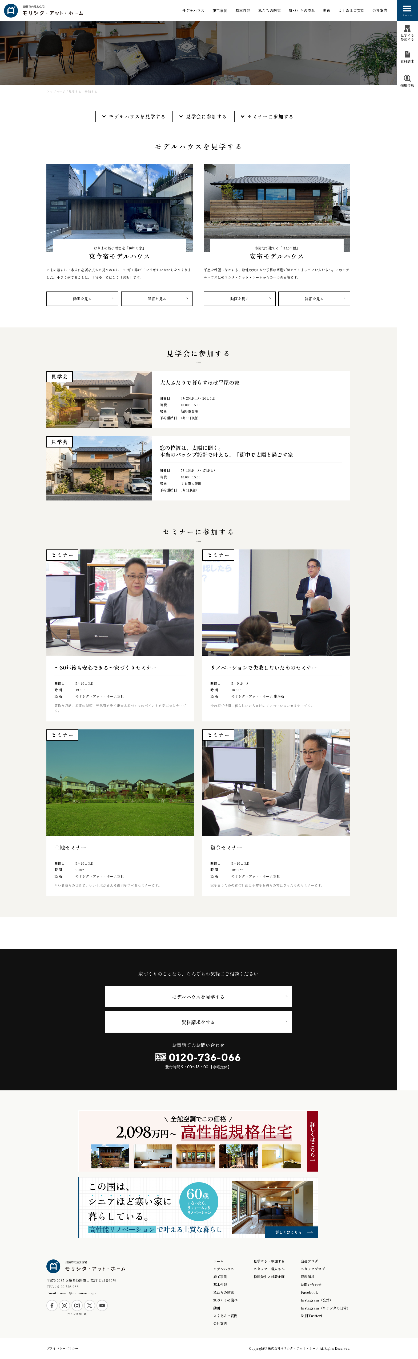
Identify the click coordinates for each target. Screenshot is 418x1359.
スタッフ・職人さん (269, 1269)
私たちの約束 (269, 11)
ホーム (218, 1261)
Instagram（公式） (317, 1300)
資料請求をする (198, 1022)
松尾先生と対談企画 (269, 1277)
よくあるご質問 (351, 11)
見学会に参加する (206, 116)
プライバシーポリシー (62, 1348)
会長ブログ (309, 1261)
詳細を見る (157, 298)
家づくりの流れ (302, 11)
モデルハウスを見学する (137, 116)
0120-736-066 (205, 1057)
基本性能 (220, 1285)
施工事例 (219, 11)
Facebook (309, 1292)
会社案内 (379, 11)
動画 (326, 11)
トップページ (56, 91)
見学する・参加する (269, 1261)
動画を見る (82, 298)
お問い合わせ (311, 1285)
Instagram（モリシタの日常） (325, 1308)
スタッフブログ (313, 1269)
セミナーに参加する (270, 116)
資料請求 (308, 1277)
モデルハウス (193, 11)
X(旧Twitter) (311, 1316)
